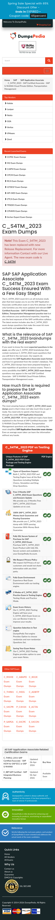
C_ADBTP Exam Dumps (34, 696)
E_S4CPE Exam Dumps (21, 726)
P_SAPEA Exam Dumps (8, 726)
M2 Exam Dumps (14, 163)
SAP (15, 80)
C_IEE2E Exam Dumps (33, 681)
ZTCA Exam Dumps (15, 199)
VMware (10, 133)
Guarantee (9, 874)
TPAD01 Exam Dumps (16, 205)
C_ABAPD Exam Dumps (21, 681)
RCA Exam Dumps (14, 181)
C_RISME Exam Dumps (8, 681)
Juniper (9, 109)
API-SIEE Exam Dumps (16, 193)
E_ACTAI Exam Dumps (33, 711)
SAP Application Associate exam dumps (34, 429)
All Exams (8, 860)
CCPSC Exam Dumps (15, 157)
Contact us (9, 868)
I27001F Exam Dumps (16, 187)
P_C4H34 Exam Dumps (21, 711)
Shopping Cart (44, 25)
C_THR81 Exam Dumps (9, 696)
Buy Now (47, 762)
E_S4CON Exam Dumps (34, 726)
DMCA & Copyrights (13, 877)
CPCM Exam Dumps (15, 175)
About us (8, 871)
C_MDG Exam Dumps (20, 696)
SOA (8, 121)
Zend (8, 139)
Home (7, 80)
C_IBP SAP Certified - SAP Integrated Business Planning (15, 775)
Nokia (8, 115)
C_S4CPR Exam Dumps (8, 711)
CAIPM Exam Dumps (15, 169)
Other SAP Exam (11, 669)
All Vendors (9, 857)
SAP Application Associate (32, 80)
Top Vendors (10, 97)
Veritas (9, 127)
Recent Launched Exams (15, 151)
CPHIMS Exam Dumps (16, 211)
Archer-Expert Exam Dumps (18, 217)
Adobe (9, 103)
